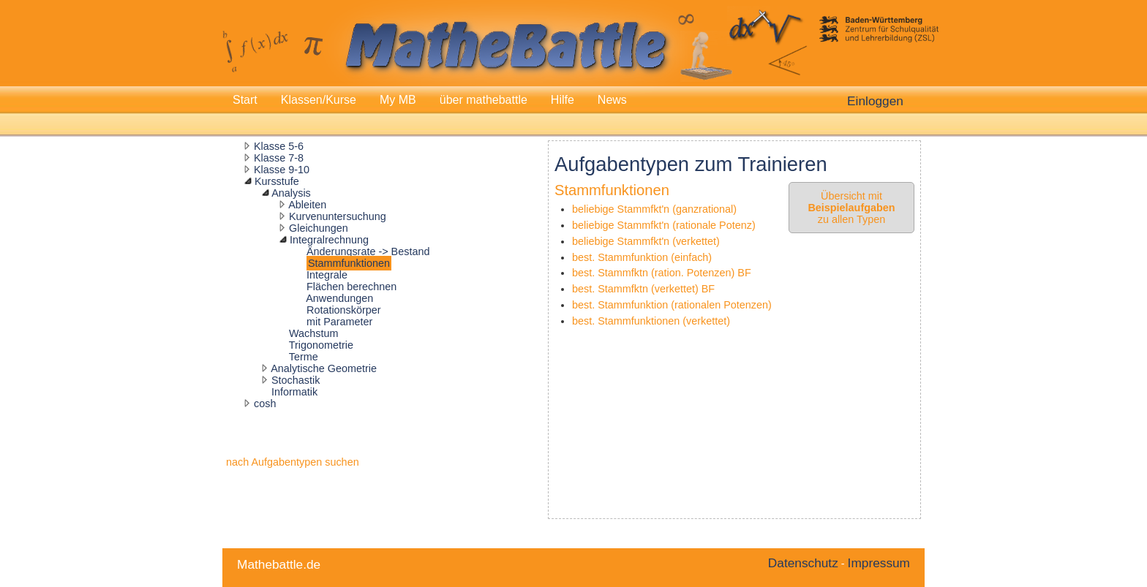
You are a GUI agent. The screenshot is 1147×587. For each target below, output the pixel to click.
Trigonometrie (321, 345)
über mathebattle (483, 100)
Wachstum (313, 333)
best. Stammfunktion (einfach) (642, 257)
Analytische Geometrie (324, 368)
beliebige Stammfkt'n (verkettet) (646, 241)
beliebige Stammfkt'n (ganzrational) (654, 209)
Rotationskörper (344, 310)
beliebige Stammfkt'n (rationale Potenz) (664, 225)
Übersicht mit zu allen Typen (851, 207)
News (612, 100)
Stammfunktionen (349, 263)
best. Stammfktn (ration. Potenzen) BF (661, 273)
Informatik (294, 392)
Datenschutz (803, 563)
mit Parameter (339, 321)
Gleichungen (318, 228)
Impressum (879, 563)
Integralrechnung (329, 240)
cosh (265, 403)
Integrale (327, 275)
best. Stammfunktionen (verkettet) (651, 321)
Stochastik (295, 380)
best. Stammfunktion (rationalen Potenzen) (672, 305)
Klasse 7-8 (279, 158)
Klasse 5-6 (279, 146)
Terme (303, 357)
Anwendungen (339, 298)
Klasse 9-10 (281, 169)
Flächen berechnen (351, 286)
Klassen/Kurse (318, 100)
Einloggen (875, 101)
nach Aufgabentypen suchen (292, 462)
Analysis (291, 193)
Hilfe (562, 100)
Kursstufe (277, 181)
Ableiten (307, 205)
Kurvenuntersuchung (337, 216)
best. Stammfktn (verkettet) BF (643, 289)
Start (245, 100)
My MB (398, 100)
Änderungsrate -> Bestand (368, 251)
